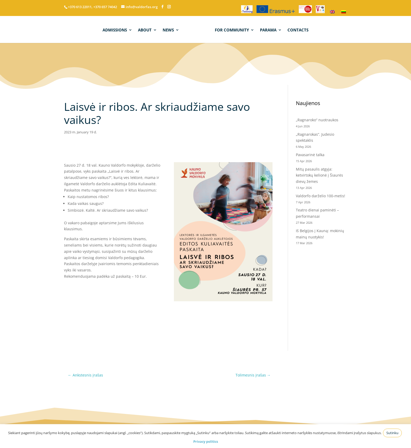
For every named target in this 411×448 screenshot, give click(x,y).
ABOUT (145, 30)
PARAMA (267, 30)
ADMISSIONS (115, 30)
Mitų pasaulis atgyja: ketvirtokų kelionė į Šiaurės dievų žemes (319, 175)
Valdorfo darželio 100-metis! (321, 195)
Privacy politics (205, 441)
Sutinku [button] (392, 432)
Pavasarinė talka (310, 154)
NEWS (168, 30)
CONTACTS (297, 30)
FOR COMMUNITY (231, 30)
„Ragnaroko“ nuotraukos (317, 119)
